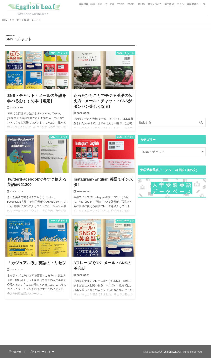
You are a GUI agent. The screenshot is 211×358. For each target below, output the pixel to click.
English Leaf (169, 351)
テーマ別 (109, 4)
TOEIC (120, 4)
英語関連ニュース (196, 4)
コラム (180, 4)
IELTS (141, 4)
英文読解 (169, 4)
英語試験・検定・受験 (90, 4)
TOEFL (131, 4)
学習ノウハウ (155, 4)
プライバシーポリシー (42, 351)
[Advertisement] (172, 78)
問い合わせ (15, 351)
